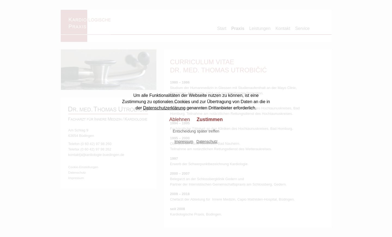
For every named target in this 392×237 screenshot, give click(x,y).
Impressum (183, 141)
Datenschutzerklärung (164, 108)
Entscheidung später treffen (196, 131)
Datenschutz (207, 141)
